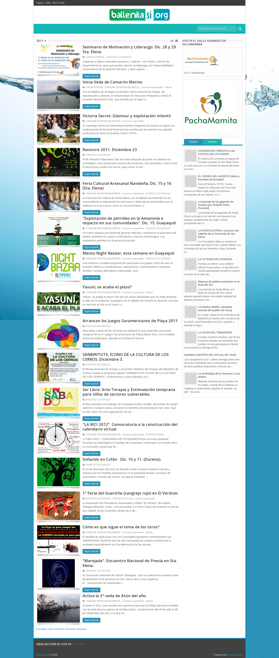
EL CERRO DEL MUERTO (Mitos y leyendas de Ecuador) (219, 178)
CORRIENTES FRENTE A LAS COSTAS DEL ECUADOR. (216, 152)
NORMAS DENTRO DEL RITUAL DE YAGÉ (210, 354)
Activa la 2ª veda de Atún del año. (115, 595)
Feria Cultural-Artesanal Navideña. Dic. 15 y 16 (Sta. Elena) (127, 186)
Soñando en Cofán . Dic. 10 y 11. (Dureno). (122, 459)
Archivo (212, 141)
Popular (193, 141)
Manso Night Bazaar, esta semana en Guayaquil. (129, 253)
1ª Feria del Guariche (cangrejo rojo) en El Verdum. (130, 493)
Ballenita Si (42, 654)
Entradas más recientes (50, 628)
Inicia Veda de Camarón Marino (112, 81)
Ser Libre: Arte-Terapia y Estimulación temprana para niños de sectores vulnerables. (129, 392)
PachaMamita (235, 654)
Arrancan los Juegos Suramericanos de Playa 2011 (130, 320)
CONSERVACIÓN (94, 87)
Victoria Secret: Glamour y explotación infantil (127, 115)
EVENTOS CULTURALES (119, 57)
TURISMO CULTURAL (123, 498)
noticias (168, 87)
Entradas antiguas (76, 628)
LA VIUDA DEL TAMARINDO (215, 332)
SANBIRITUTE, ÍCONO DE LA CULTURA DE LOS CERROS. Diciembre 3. (126, 357)
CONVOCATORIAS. (95, 57)
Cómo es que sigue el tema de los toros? (121, 526)
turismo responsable (145, 498)
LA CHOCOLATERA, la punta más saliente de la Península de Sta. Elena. (218, 233)
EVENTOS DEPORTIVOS (98, 326)
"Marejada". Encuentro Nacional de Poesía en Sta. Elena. (130, 563)
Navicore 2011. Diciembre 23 (110, 149)
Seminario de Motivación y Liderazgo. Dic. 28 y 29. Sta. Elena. (130, 49)
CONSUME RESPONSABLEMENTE (122, 87)
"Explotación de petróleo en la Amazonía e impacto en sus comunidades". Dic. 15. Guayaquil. (130, 220)
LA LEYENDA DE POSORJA (215, 259)
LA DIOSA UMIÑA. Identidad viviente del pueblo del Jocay (215, 308)
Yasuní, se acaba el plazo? (107, 286)
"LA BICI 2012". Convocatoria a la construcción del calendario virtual (130, 427)
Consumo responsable (152, 87)
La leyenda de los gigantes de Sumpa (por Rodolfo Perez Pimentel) (215, 205)
